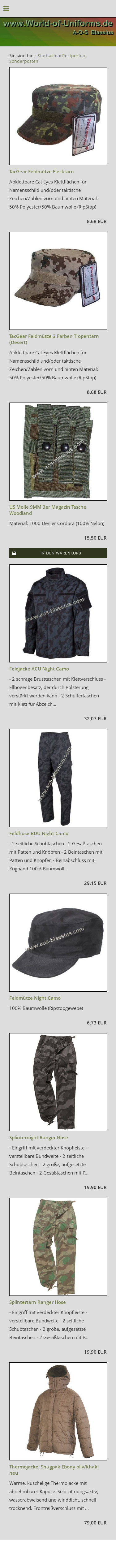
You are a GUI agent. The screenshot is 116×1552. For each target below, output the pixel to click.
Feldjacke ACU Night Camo (39, 669)
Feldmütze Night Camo (35, 998)
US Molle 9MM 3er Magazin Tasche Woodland (47, 510)
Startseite (48, 55)
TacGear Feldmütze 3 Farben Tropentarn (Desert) (54, 339)
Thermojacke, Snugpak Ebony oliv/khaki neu (54, 1470)
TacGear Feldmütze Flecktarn (41, 171)
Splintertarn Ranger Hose (37, 1302)
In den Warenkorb (61, 553)
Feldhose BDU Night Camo (38, 833)
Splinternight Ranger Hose (38, 1137)
